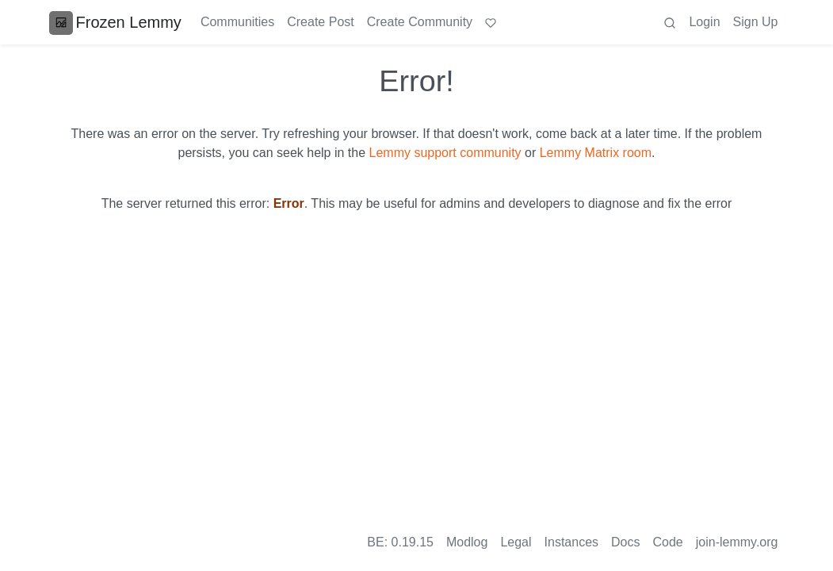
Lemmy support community (445, 152)
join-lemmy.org (737, 542)
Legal (515, 542)
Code (668, 542)
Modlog (466, 542)
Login (704, 22)
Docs (625, 542)
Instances (571, 542)
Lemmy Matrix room (595, 152)
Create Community (419, 22)
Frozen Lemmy (115, 22)
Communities (237, 22)
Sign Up (755, 22)
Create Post (320, 22)
